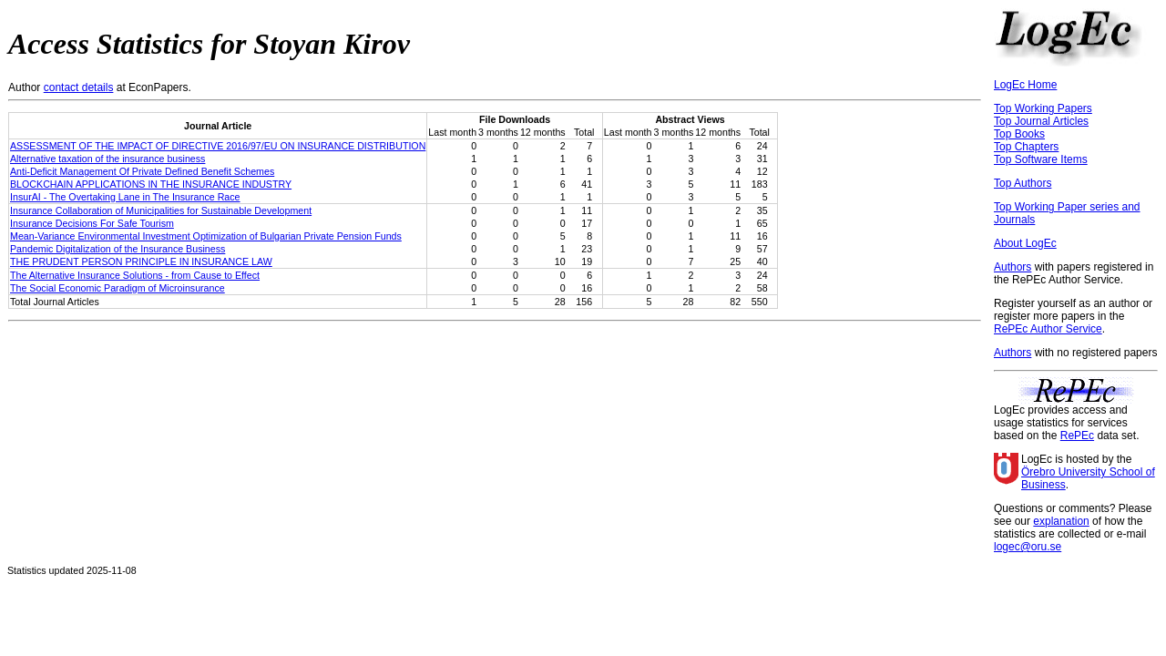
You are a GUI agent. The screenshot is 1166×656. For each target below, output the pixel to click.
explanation (1061, 521)
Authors (1012, 267)
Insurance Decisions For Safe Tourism (92, 223)
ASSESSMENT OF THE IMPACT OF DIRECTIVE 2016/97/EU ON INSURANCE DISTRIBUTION (217, 145)
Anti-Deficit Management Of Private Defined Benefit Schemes (142, 171)
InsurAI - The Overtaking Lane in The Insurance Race (125, 196)
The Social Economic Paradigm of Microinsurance (117, 287)
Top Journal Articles (1041, 121)
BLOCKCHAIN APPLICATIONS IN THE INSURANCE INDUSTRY (151, 184)
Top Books (1019, 134)
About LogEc (1025, 243)
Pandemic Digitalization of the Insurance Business (117, 248)
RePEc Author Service (1048, 329)
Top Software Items (1041, 159)
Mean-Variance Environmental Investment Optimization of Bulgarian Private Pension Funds (206, 236)
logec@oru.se (1027, 546)
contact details (79, 87)
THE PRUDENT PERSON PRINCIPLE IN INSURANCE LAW (141, 261)
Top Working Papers (1043, 108)
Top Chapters (1026, 146)
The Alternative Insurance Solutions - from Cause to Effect (135, 275)
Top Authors (1022, 183)
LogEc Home (1025, 84)
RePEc (1077, 435)
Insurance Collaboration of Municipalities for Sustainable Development (161, 210)
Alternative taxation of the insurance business (107, 158)
